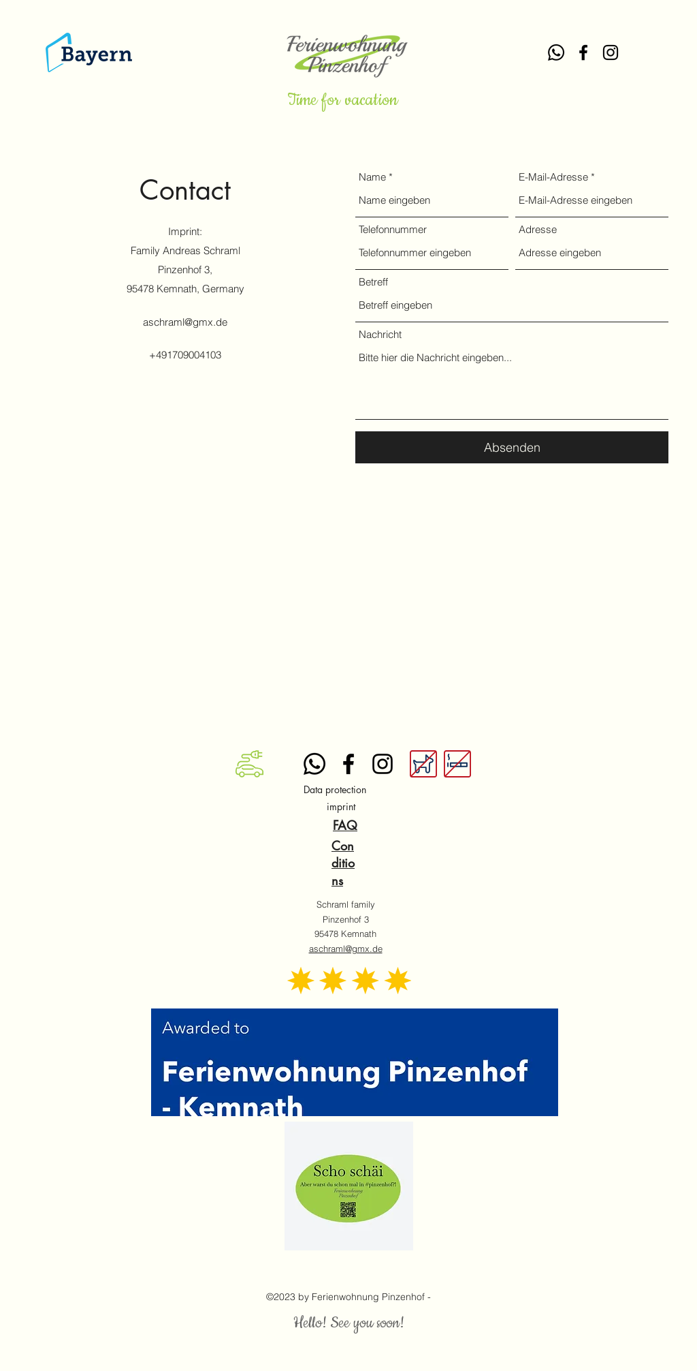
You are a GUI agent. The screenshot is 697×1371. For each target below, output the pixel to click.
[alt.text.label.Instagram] (610, 52)
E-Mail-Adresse (553, 177)
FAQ (345, 825)
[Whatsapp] (556, 52)
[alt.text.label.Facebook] (583, 52)
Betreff (373, 282)
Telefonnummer (393, 229)
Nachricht (380, 334)
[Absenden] (511, 447)
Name (372, 177)
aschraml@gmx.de (185, 321)
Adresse (538, 229)
